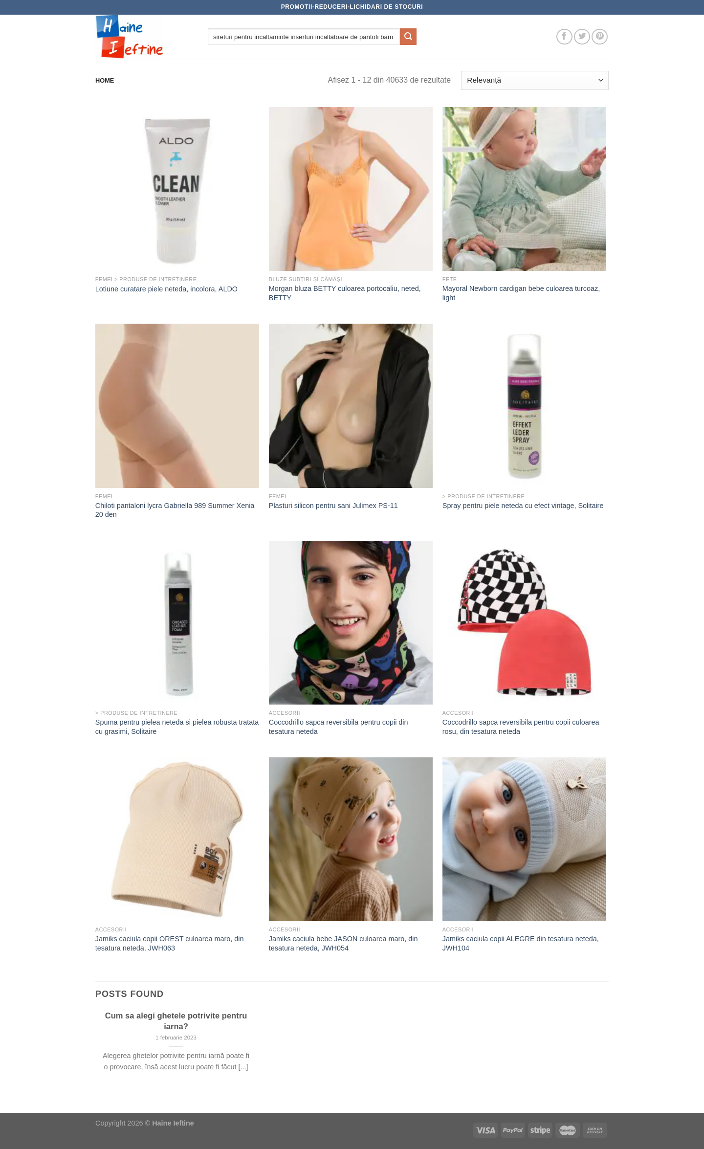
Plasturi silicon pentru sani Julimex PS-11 (333, 505)
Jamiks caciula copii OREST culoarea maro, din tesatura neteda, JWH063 (169, 943)
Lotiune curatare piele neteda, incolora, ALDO (166, 289)
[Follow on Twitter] (582, 37)
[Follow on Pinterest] (600, 37)
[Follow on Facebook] (564, 37)
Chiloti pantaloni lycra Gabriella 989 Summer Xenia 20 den (175, 510)
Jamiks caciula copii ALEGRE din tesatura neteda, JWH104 (520, 943)
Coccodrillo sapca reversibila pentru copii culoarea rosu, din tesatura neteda (520, 726)
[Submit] (408, 36)
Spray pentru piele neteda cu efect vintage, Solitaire (523, 505)
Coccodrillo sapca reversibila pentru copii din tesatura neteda (338, 726)
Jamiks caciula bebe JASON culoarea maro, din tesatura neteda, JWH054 (343, 943)
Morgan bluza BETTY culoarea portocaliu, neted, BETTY (345, 293)
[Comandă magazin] (535, 80)
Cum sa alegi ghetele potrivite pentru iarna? (176, 1021)
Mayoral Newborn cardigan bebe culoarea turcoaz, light (521, 293)
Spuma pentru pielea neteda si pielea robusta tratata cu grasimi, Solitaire (177, 726)
